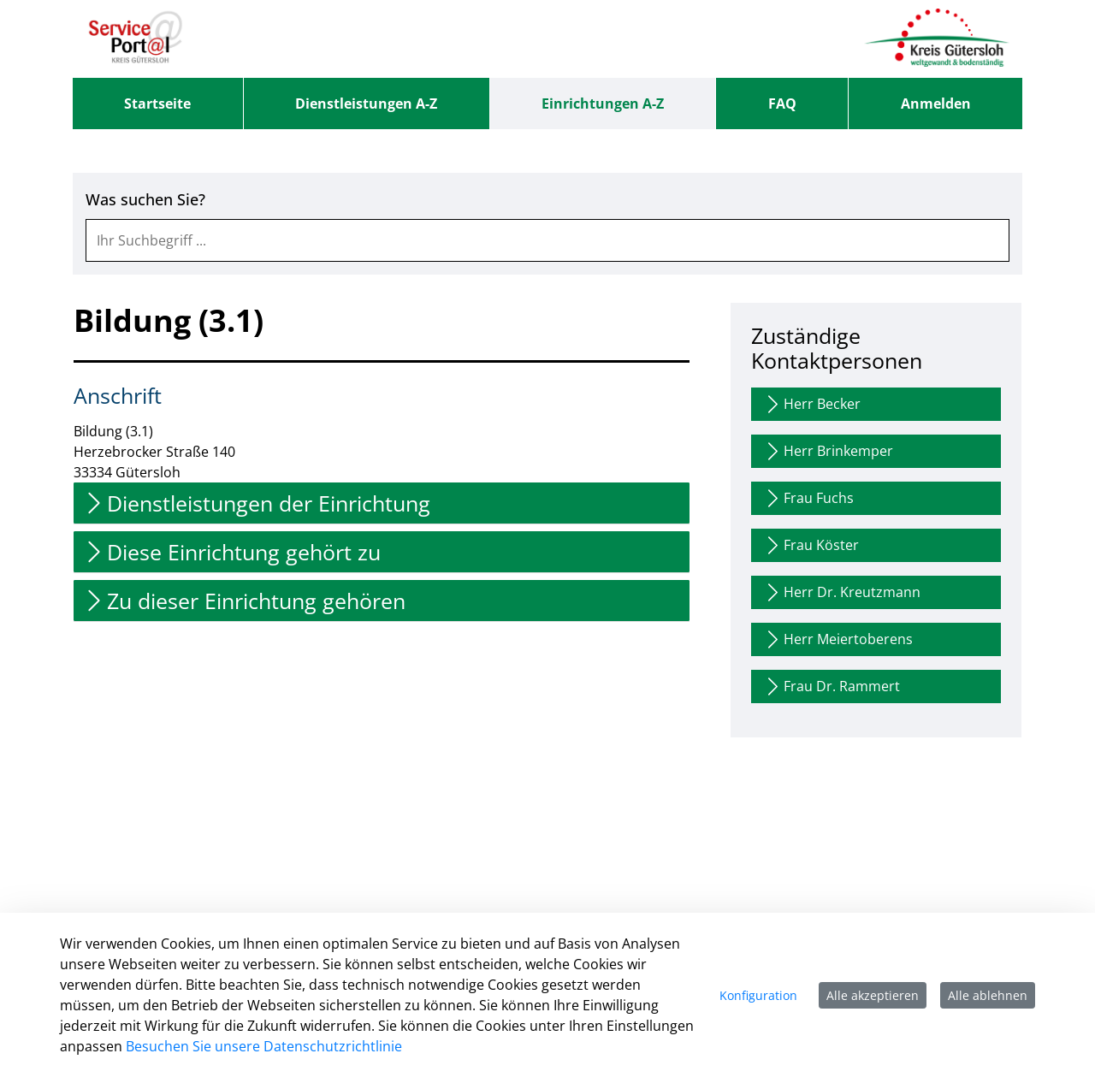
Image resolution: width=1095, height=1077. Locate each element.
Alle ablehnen (987, 995)
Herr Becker (811, 404)
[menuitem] (158, 103)
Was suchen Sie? (145, 200)
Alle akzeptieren (872, 995)
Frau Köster (810, 545)
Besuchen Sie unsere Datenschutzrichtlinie (264, 1046)
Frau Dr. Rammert (831, 686)
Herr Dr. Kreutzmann (841, 592)
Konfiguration (758, 995)
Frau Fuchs (808, 498)
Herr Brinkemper (827, 451)
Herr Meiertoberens (837, 639)
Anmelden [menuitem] (936, 103)
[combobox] (547, 240)
